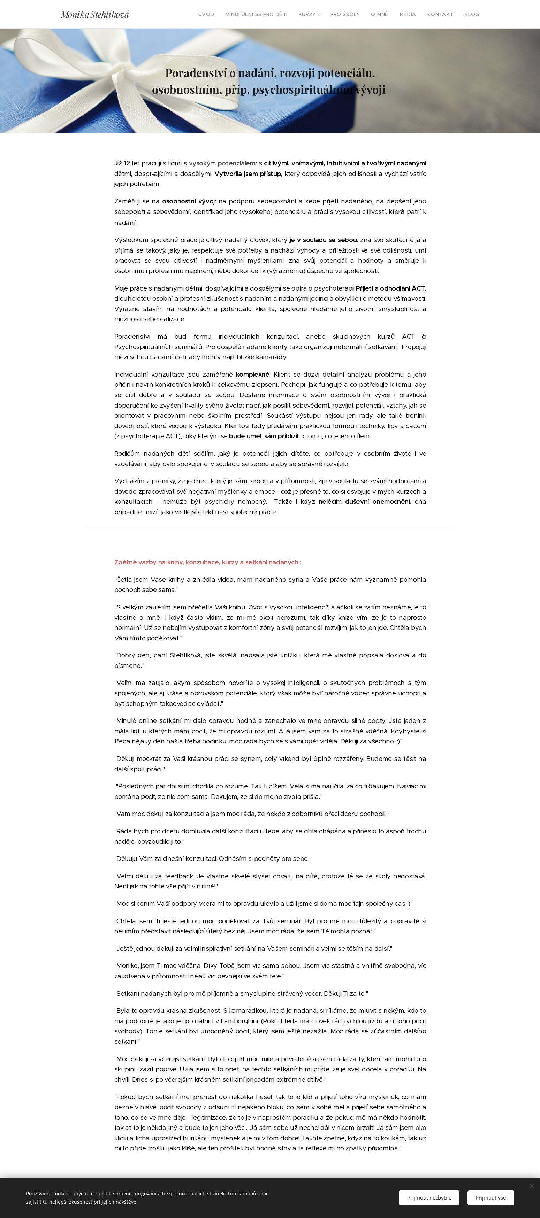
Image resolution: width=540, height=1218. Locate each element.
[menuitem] (225, 14)
